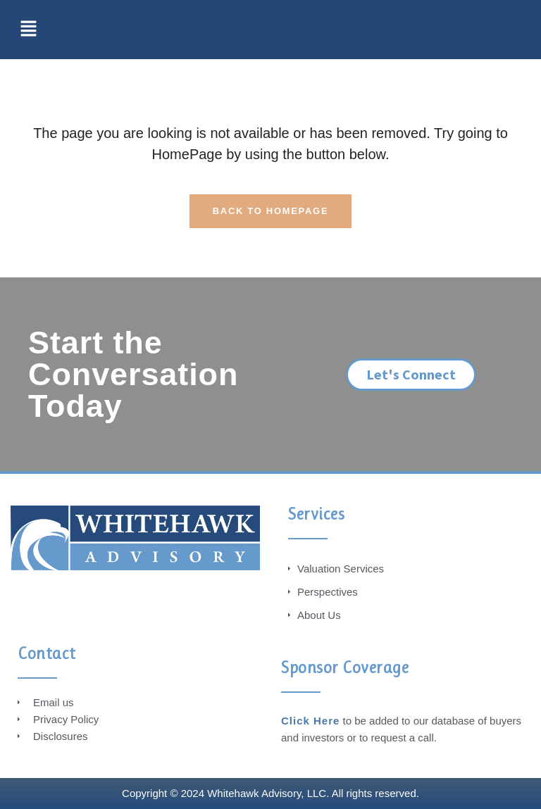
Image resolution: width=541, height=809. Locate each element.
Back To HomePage (271, 211)
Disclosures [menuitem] (60, 736)
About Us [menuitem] (319, 615)
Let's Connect (411, 374)
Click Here (310, 720)
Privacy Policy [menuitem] (66, 719)
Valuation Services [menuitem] (340, 569)
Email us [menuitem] (53, 702)
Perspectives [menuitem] (327, 592)
